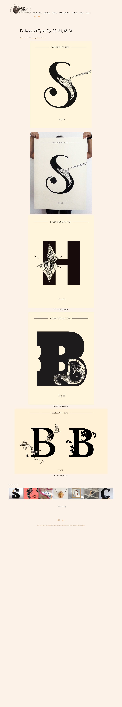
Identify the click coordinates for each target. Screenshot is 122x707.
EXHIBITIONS (64, 13)
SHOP (75, 13)
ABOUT (47, 13)
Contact (88, 13)
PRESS (54, 13)
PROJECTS (37, 13)
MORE (81, 13)
